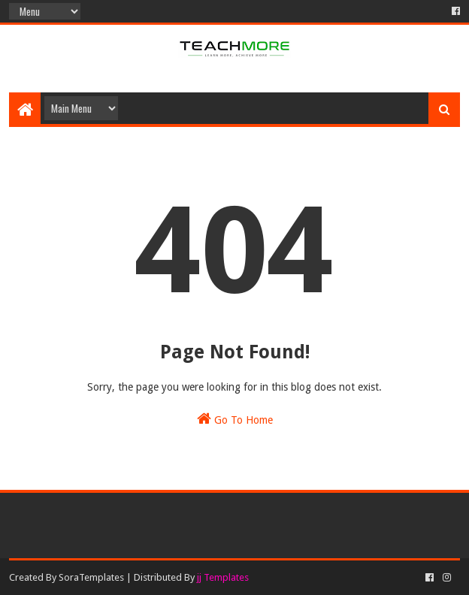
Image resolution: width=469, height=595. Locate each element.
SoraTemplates (91, 577)
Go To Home (235, 418)
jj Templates (223, 577)
